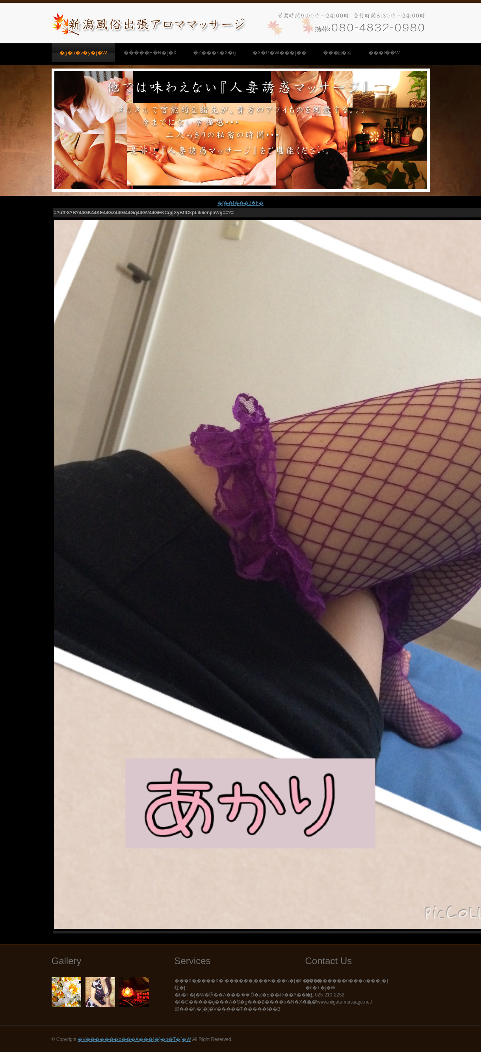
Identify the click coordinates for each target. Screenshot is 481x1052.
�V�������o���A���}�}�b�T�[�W (134, 1039)
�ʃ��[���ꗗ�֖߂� (240, 203)
